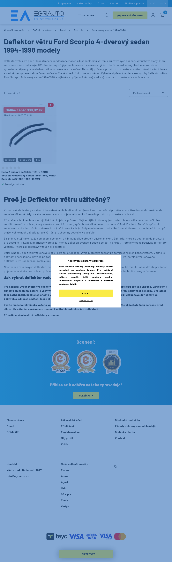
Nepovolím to (86, 300)
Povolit (86, 293)
